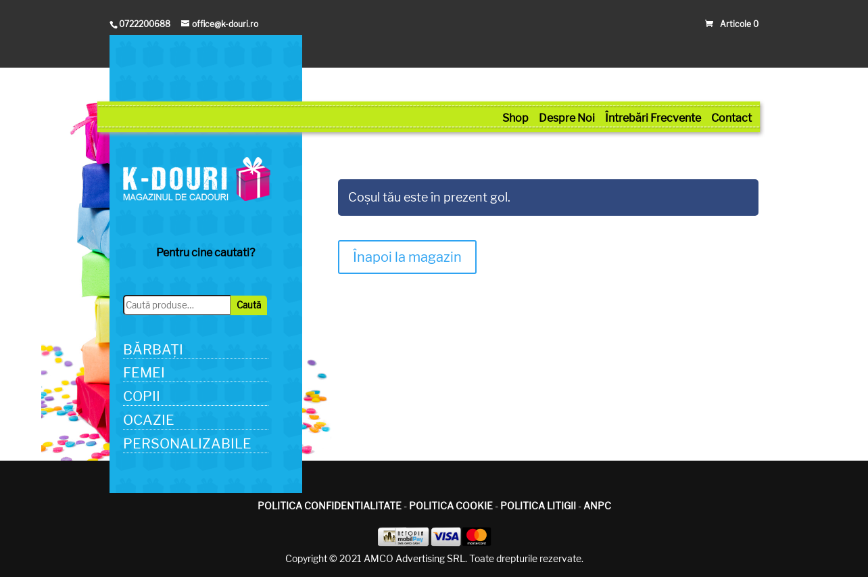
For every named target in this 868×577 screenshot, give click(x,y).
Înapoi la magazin (407, 257)
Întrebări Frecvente (653, 118)
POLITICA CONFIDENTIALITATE (330, 505)
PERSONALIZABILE (187, 444)
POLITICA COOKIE (451, 505)
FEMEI (144, 373)
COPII (141, 396)
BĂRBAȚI (153, 350)
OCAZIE (148, 420)
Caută (249, 305)
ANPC (597, 505)
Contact (731, 118)
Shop (515, 118)
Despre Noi (567, 118)
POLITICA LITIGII (538, 505)
